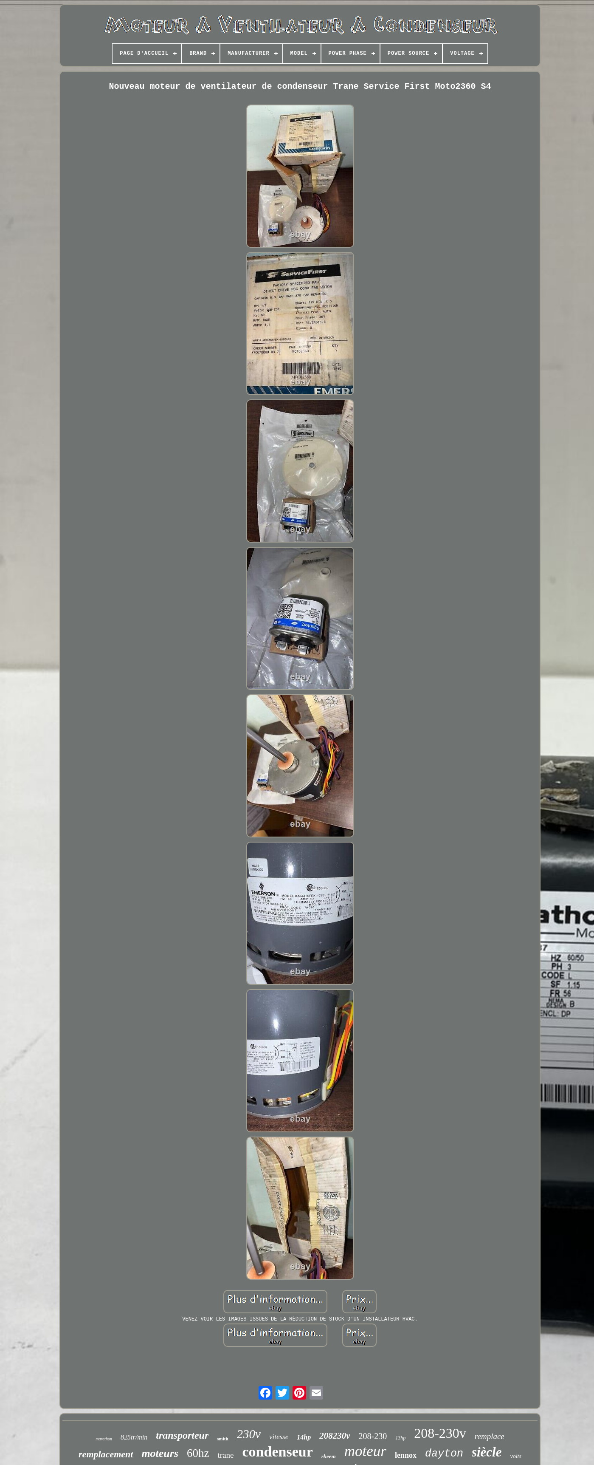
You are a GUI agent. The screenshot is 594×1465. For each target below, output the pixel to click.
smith (222, 1438)
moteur (365, 1451)
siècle (487, 1452)
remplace (489, 1436)
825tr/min (134, 1437)
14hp (304, 1437)
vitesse (278, 1437)
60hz (198, 1453)
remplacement (106, 1454)
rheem (328, 1456)
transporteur (182, 1435)
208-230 (372, 1436)
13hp (400, 1438)
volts (515, 1456)
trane (226, 1455)
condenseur (277, 1451)
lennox (406, 1455)
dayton (444, 1454)
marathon (104, 1439)
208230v (334, 1436)
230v (249, 1434)
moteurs (159, 1453)
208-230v (440, 1433)
